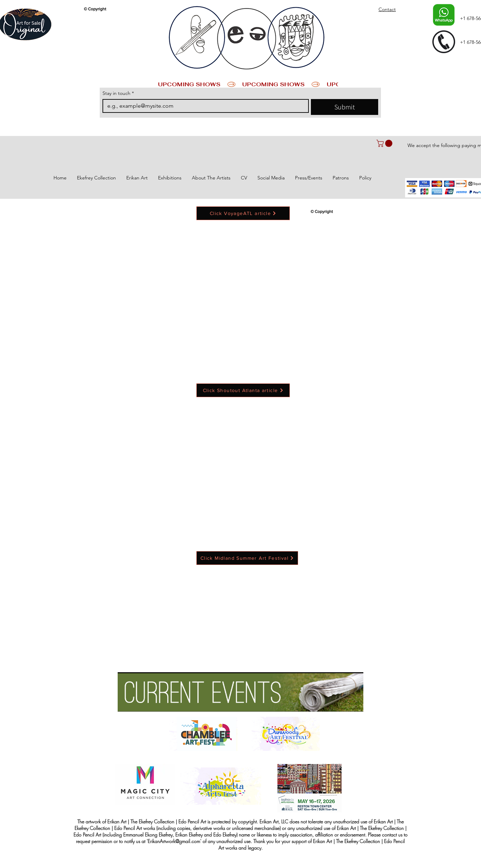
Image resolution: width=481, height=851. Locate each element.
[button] (385, 143)
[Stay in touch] (203, 106)
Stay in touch (118, 93)
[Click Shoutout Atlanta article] (243, 390)
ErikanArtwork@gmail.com (174, 841)
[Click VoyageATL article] (243, 213)
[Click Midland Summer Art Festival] (247, 558)
